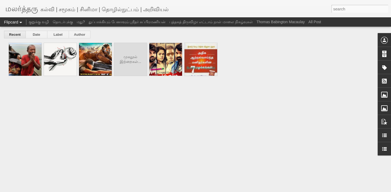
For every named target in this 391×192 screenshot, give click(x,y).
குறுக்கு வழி (39, 22)
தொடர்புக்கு (63, 22)
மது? (81, 22)
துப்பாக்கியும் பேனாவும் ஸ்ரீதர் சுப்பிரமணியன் (127, 22)
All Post (314, 22)
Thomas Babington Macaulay (281, 22)
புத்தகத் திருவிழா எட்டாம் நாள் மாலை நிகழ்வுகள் (211, 22)
